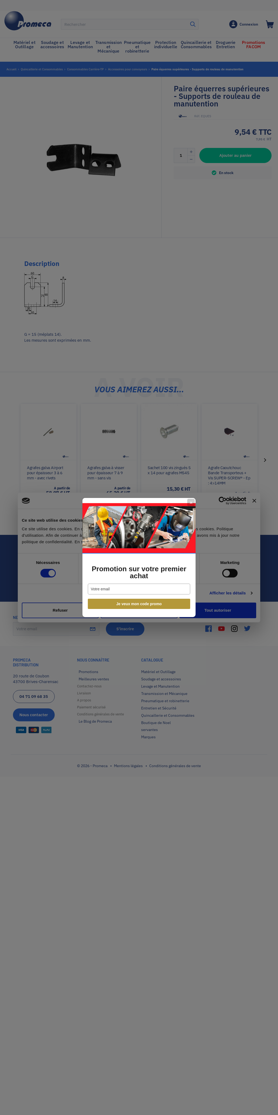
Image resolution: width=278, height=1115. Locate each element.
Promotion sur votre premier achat (139, 572)
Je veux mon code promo (139, 604)
